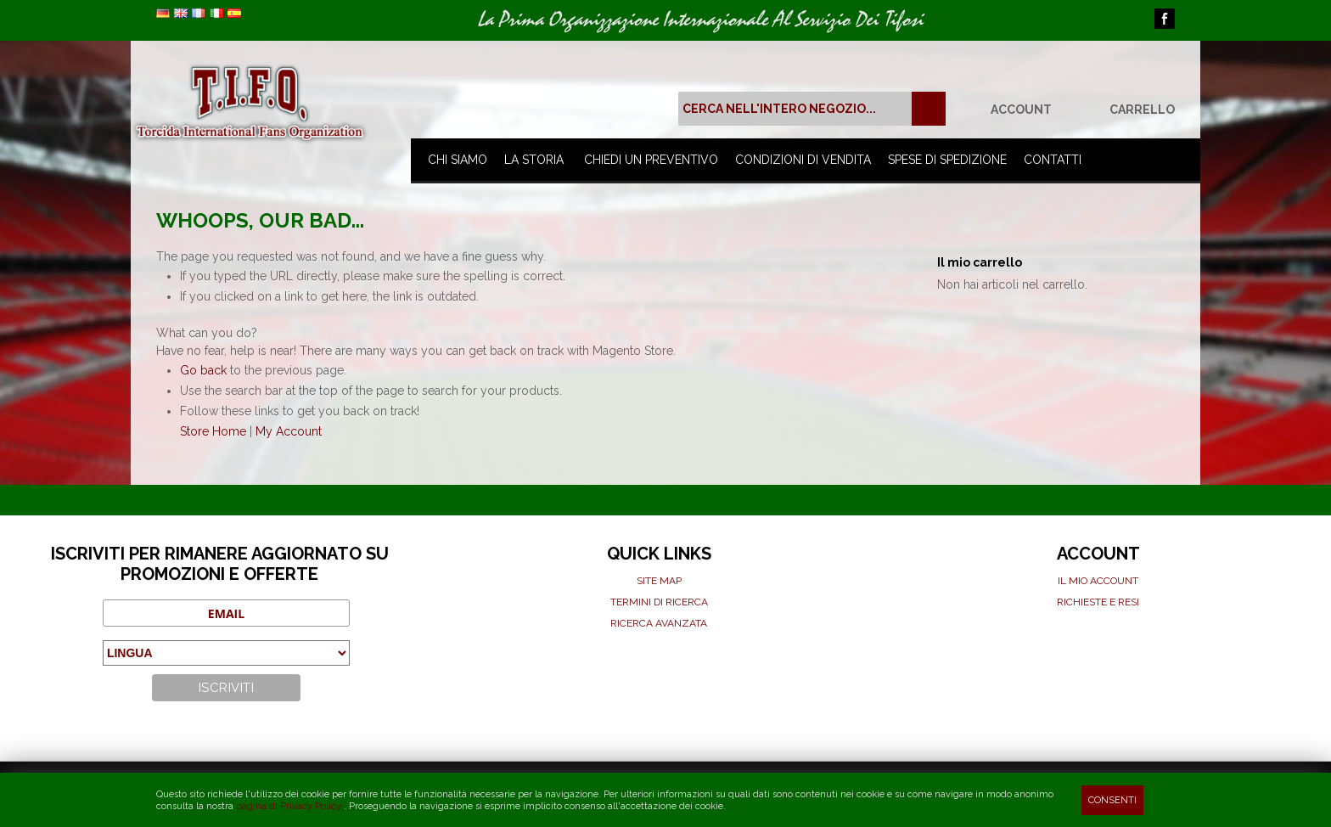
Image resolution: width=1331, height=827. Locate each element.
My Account (289, 431)
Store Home (213, 431)
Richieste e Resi (1098, 602)
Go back (203, 370)
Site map (659, 581)
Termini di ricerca (659, 602)
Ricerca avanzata (658, 623)
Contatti (1052, 159)
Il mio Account (1098, 581)
